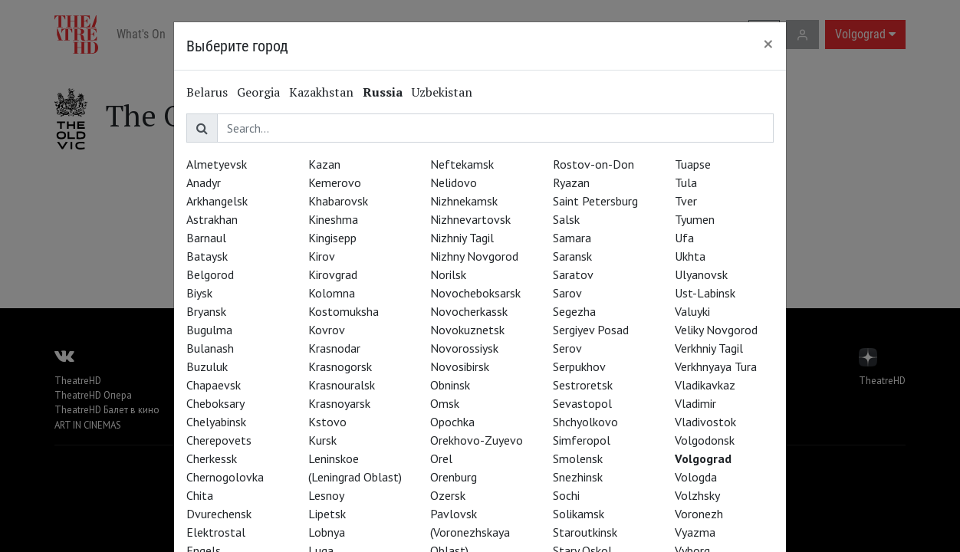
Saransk (572, 256)
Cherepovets (219, 440)
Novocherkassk (469, 311)
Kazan (324, 164)
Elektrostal (215, 532)
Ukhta (690, 256)
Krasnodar (334, 348)
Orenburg (453, 477)
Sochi (566, 495)
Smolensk (578, 458)
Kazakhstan (321, 92)
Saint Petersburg (595, 201)
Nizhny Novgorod (474, 256)
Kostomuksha (343, 311)
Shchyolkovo (585, 421)
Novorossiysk (464, 348)
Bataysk (207, 256)
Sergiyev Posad (591, 329)
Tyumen (695, 219)
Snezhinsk (578, 477)
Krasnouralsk (341, 385)
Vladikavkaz (705, 385)
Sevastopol (582, 403)
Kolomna (331, 293)
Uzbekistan (442, 92)
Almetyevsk (216, 164)
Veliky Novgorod (716, 329)
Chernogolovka (225, 477)
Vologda (696, 477)
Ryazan (571, 182)
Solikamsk (578, 513)
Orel (441, 458)
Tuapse (693, 164)
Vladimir (695, 403)
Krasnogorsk (340, 366)
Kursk (322, 440)
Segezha (574, 311)
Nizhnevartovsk (470, 219)
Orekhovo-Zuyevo (476, 440)
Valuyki (692, 311)
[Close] (768, 43)
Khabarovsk (338, 201)
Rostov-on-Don (593, 164)
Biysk (199, 293)
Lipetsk (327, 513)
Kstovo (327, 421)
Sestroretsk (583, 385)
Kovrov (326, 329)
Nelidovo (453, 182)
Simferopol (581, 440)
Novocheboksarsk (475, 293)
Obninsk (450, 385)
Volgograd (703, 458)
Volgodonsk (705, 440)
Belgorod (210, 274)
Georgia (258, 92)
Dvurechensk (219, 513)
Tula (686, 182)
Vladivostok (705, 421)
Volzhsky (697, 495)
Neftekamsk (462, 164)
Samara (572, 237)
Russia (383, 92)
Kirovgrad (332, 274)
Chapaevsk (213, 385)
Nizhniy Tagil (462, 237)
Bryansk (206, 311)
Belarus (207, 92)
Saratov (573, 274)
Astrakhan (212, 219)
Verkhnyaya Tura (716, 366)
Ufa (684, 237)
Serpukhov (579, 366)
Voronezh (699, 513)
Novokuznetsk (467, 329)
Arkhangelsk (217, 201)
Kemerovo (334, 182)
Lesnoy (326, 495)
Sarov (567, 293)
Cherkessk (211, 458)
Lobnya (326, 532)
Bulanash (210, 348)
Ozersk (447, 495)
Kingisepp (332, 237)
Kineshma (333, 219)
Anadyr (203, 182)
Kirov (321, 256)
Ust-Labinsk (705, 293)
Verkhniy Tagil (709, 348)
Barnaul (206, 237)
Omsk (444, 403)
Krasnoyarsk (339, 403)
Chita (199, 495)
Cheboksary (215, 403)
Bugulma (209, 329)
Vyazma (695, 532)
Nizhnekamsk (464, 201)
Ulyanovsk (701, 274)
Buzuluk (207, 366)
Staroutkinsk (585, 532)
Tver (686, 201)
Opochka (452, 421)
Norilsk (448, 274)
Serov (567, 348)
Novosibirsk (459, 366)
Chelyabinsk (216, 421)
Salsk (566, 219)
